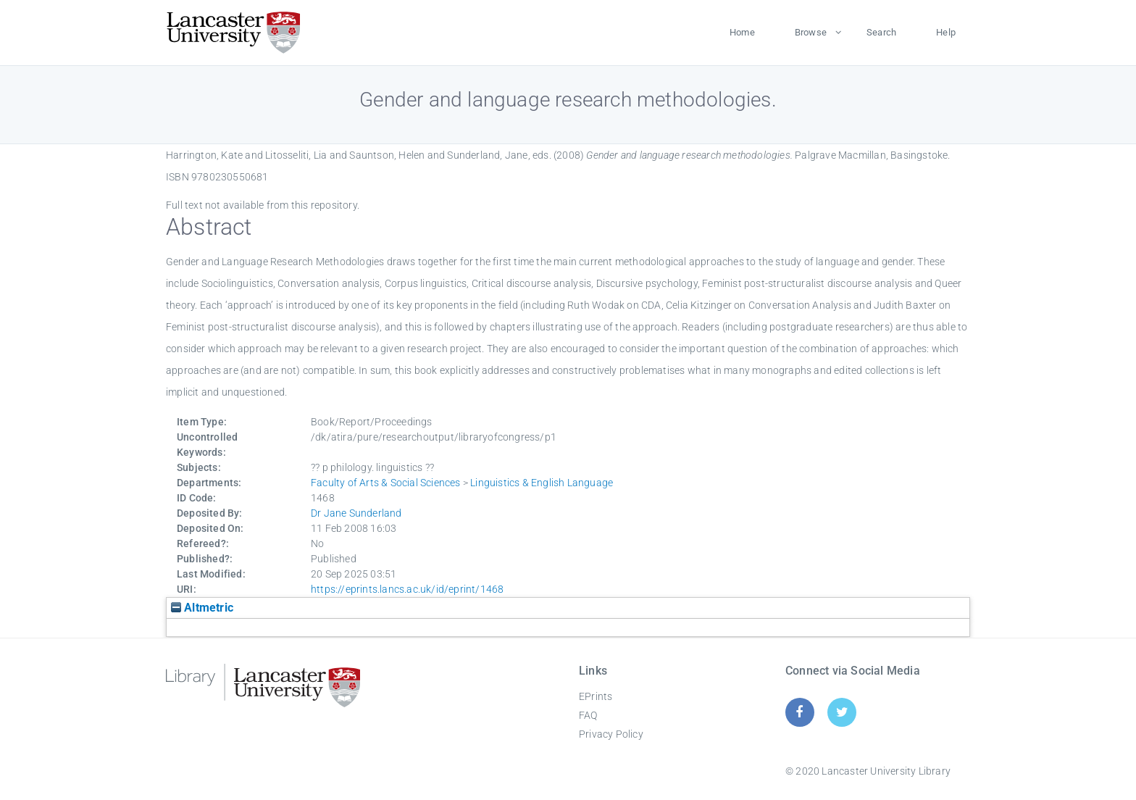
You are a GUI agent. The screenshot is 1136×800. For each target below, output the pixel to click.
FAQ (588, 715)
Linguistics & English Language (541, 482)
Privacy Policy (611, 734)
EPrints (595, 696)
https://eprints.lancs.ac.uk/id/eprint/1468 (407, 589)
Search (881, 32)
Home (742, 32)
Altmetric (202, 607)
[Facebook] (799, 712)
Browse (811, 32)
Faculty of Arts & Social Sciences (386, 482)
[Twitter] (842, 712)
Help (946, 32)
